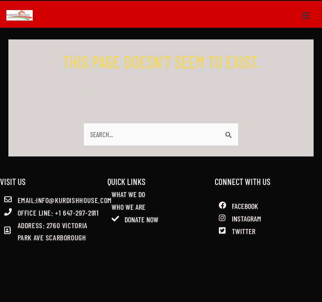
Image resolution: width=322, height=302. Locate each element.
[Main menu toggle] (306, 15)
